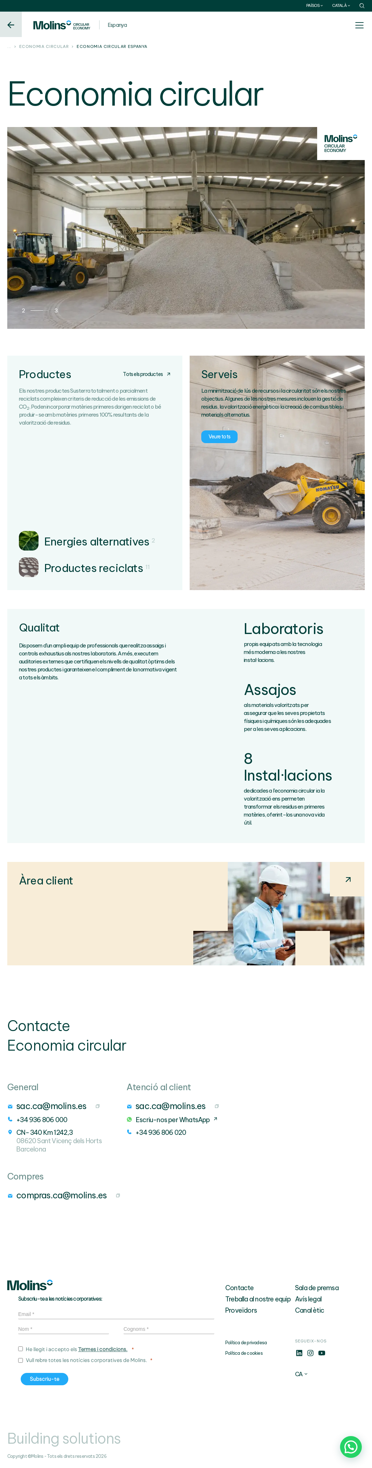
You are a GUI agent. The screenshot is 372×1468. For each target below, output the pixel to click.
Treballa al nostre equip (258, 1299)
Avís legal (308, 1299)
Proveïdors (241, 1310)
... (9, 47)
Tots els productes (147, 374)
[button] (351, 1447)
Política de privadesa (246, 1342)
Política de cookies (244, 1353)
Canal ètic (309, 1310)
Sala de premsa (317, 1288)
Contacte (239, 1288)
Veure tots (219, 436)
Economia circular (44, 47)
